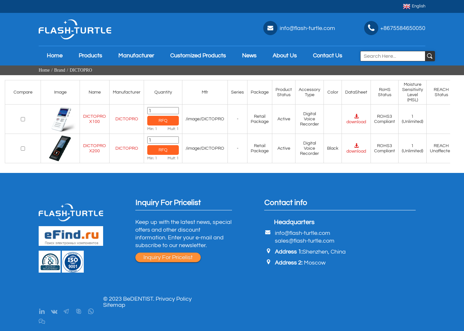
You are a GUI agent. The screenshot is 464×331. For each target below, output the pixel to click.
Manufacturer (136, 56)
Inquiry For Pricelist (168, 257)
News (249, 56)
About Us (285, 56)
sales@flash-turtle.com (304, 241)
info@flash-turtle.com (302, 233)
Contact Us (327, 56)
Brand (59, 70)
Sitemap (114, 305)
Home (55, 56)
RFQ (163, 120)
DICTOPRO (81, 70)
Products (90, 56)
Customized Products (198, 56)
